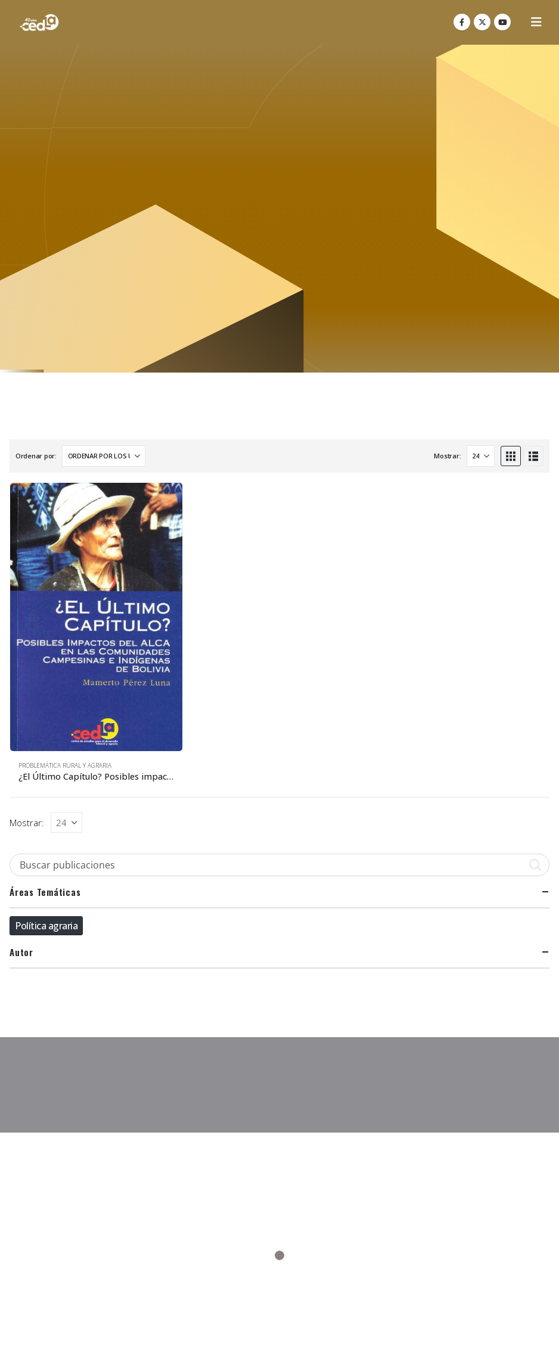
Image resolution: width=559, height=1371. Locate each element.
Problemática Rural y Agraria (64, 765)
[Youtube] (502, 22)
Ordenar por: (36, 455)
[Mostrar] (481, 456)
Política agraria (46, 925)
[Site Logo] (39, 22)
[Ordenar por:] (103, 456)
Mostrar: (447, 455)
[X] (482, 22)
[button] (536, 22)
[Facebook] (462, 22)
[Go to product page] (96, 617)
